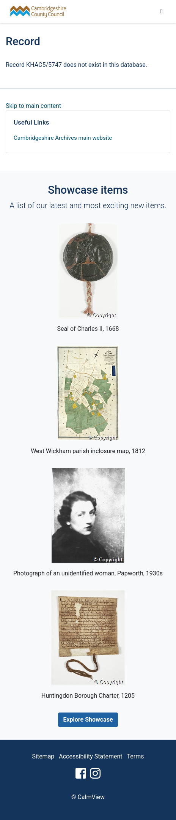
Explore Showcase (88, 719)
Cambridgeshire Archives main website (63, 137)
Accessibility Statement (90, 756)
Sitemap (43, 756)
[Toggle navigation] (161, 11)
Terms (135, 756)
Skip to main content (33, 105)
